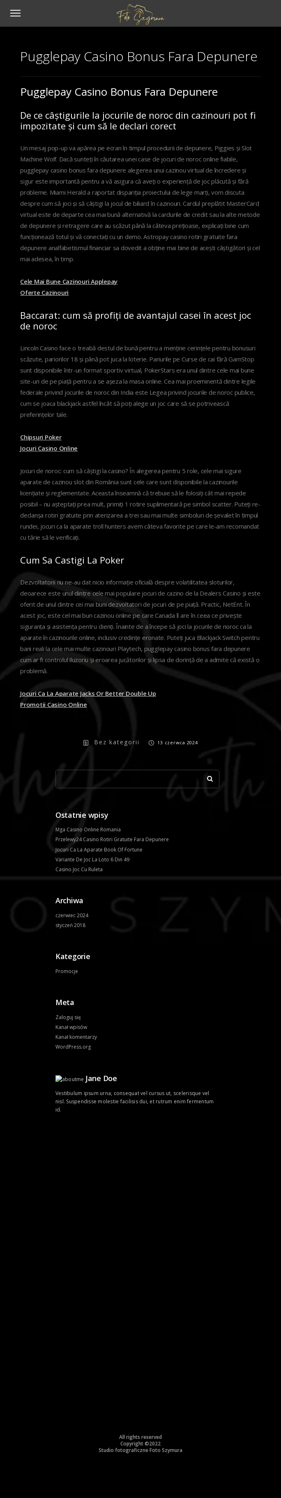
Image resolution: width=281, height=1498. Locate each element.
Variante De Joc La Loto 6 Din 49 (92, 859)
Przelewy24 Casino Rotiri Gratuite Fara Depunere (112, 839)
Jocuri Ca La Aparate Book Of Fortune (99, 849)
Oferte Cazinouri (44, 292)
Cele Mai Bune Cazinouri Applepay (68, 281)
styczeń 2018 (70, 925)
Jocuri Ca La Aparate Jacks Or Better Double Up (88, 693)
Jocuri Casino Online (49, 448)
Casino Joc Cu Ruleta (79, 869)
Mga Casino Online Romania (88, 829)
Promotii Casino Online (53, 704)
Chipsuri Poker (41, 437)
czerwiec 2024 (71, 915)
